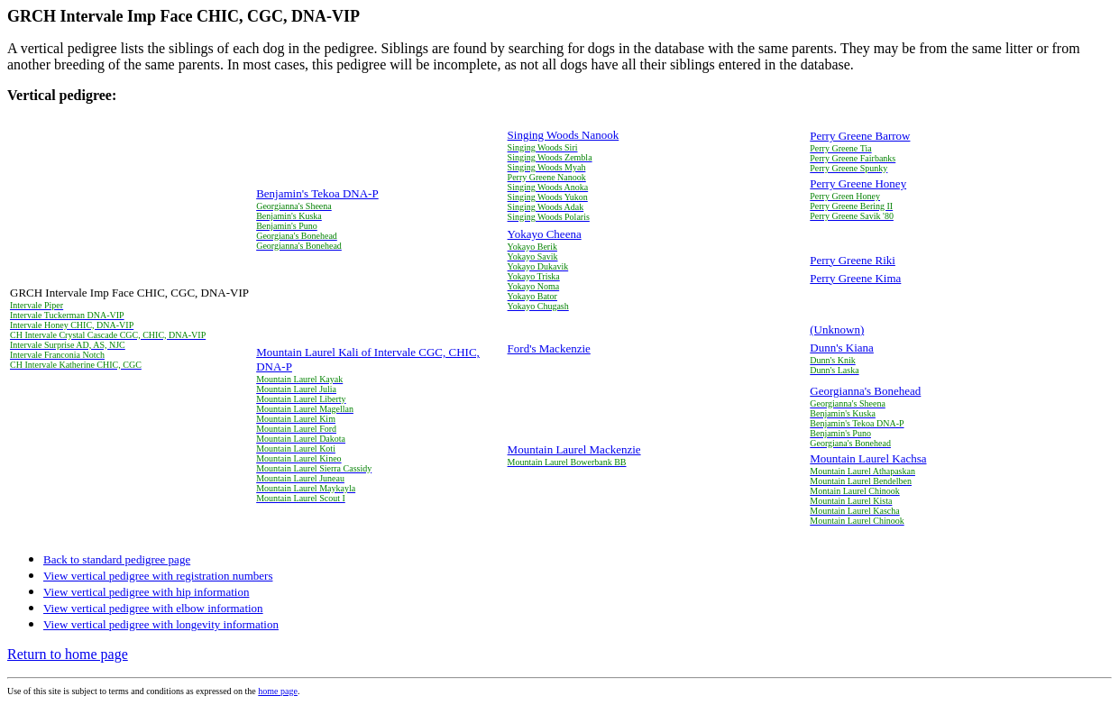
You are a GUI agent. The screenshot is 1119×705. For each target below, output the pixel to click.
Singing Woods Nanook (563, 135)
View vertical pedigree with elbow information (153, 608)
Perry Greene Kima (855, 278)
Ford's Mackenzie (549, 348)
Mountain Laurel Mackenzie (574, 449)
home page (278, 691)
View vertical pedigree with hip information (146, 592)
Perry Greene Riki (852, 260)
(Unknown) (837, 329)
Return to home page (67, 654)
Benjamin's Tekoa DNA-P (317, 193)
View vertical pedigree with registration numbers (157, 575)
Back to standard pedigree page (116, 559)
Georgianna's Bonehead (865, 391)
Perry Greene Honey (858, 183)
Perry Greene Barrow (860, 135)
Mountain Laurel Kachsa (868, 458)
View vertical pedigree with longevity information (161, 624)
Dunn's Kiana (842, 347)
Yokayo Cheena (545, 234)
